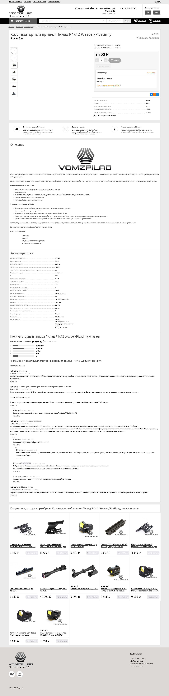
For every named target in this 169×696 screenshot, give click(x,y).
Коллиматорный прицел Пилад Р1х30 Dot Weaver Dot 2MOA (53, 634)
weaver (57, 264)
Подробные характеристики (104, 115)
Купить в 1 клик (103, 66)
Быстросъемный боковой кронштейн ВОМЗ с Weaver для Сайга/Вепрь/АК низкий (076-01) (23, 547)
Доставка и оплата (15, 1)
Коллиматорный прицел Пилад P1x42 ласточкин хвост (23, 634)
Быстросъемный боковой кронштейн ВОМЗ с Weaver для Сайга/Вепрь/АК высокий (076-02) (145, 547)
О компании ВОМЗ (39, 1)
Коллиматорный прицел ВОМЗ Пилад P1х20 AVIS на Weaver (114, 590)
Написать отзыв (17, 366)
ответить (13, 381)
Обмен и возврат (54, 1)
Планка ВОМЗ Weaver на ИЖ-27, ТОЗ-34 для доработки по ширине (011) (114, 547)
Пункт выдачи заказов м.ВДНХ (108, 85)
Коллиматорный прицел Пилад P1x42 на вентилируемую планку (144, 590)
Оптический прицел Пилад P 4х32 (84, 589)
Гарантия (27, 1)
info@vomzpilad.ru (136, 661)
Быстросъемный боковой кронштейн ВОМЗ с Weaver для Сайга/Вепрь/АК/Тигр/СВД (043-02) (53, 548)
